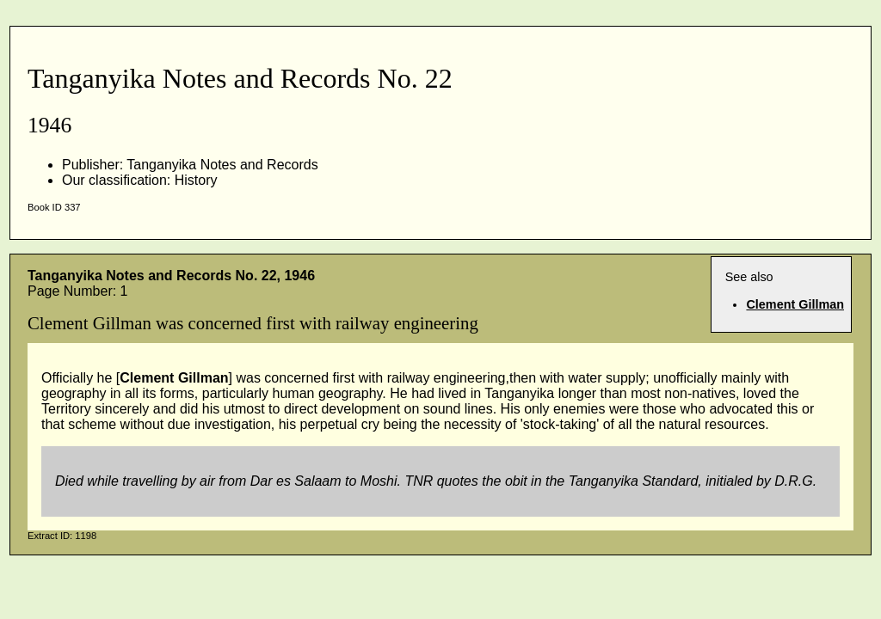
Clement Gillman (795, 304)
